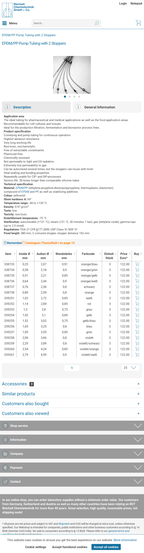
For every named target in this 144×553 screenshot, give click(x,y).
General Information (95, 107)
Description (17, 107)
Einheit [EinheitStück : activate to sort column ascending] (109, 256)
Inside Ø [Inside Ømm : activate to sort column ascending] (24, 256)
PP (26, 188)
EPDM (19, 188)
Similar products (18, 394)
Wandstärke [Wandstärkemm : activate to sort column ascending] (64, 256)
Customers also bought (25, 403)
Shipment (64, 523)
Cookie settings (35, 547)
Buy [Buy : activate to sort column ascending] (136, 254)
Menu (9, 22)
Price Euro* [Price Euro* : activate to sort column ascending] (124, 256)
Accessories (18, 384)
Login (123, 3)
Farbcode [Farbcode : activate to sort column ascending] (88, 254)
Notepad (136, 3)
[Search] (97, 23)
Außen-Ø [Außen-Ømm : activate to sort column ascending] (42, 256)
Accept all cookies (106, 547)
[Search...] (66, 23)
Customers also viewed (25, 413)
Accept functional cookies (69, 547)
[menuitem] (125, 3)
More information (125, 540)
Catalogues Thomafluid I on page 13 (48, 243)
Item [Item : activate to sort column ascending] (8, 254)
